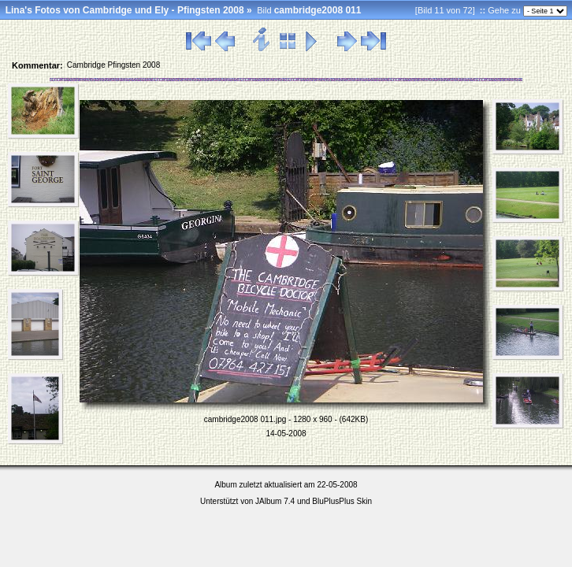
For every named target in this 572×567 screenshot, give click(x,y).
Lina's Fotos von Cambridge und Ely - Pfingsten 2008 (125, 10)
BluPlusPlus (333, 501)
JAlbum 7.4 (275, 501)
